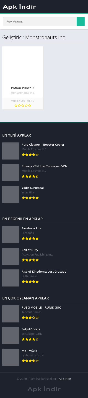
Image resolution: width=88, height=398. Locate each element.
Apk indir (65, 379)
